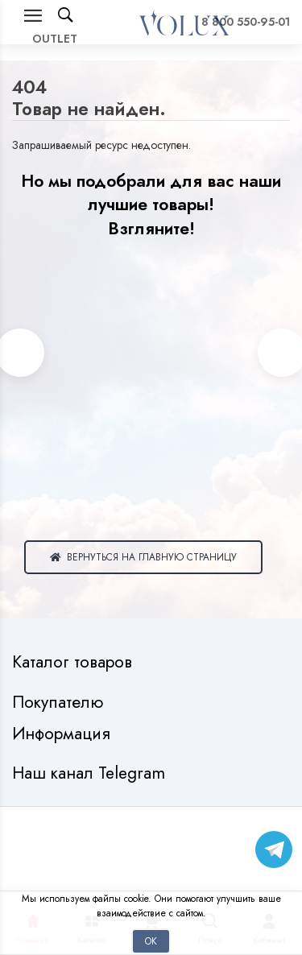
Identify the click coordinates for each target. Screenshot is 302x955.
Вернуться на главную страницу (143, 557)
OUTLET (54, 39)
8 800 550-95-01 (245, 22)
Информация (63, 734)
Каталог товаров (74, 662)
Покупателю (60, 702)
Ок (151, 941)
